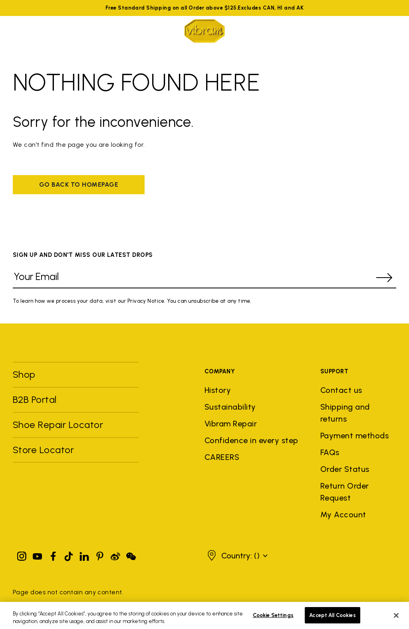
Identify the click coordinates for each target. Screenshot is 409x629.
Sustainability (230, 407)
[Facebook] (53, 554)
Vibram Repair (230, 423)
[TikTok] (68, 554)
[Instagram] (22, 554)
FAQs (330, 452)
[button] (244, 555)
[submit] (384, 278)
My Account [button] (343, 514)
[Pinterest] (100, 554)
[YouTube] (37, 554)
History (217, 390)
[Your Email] (192, 278)
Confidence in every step (251, 440)
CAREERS (221, 457)
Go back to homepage (78, 184)
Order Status (344, 469)
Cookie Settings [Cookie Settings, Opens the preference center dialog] (273, 619)
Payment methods (354, 435)
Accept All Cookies (332, 619)
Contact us (341, 390)
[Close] (396, 618)
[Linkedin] (84, 554)
